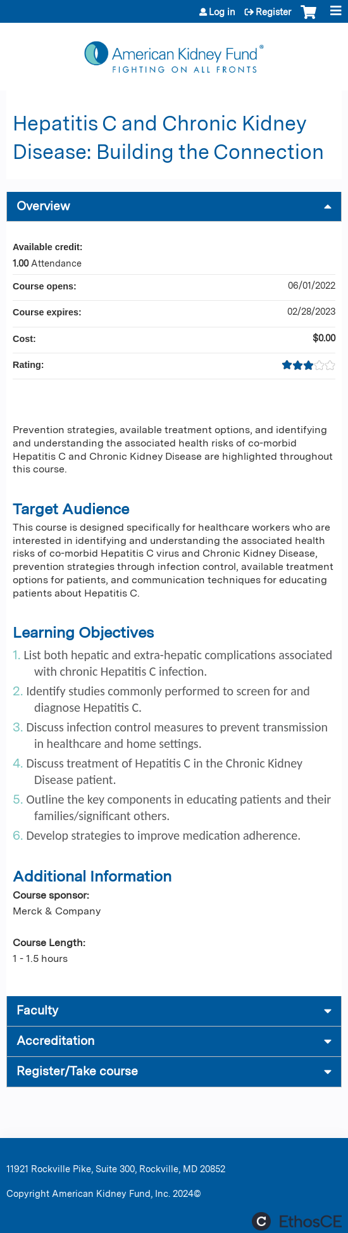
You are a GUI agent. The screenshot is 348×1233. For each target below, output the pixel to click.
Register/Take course (77, 1071)
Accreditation (55, 1041)
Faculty (37, 1010)
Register (273, 12)
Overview (43, 206)
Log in (222, 12)
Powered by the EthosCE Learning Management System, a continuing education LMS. (297, 1221)
